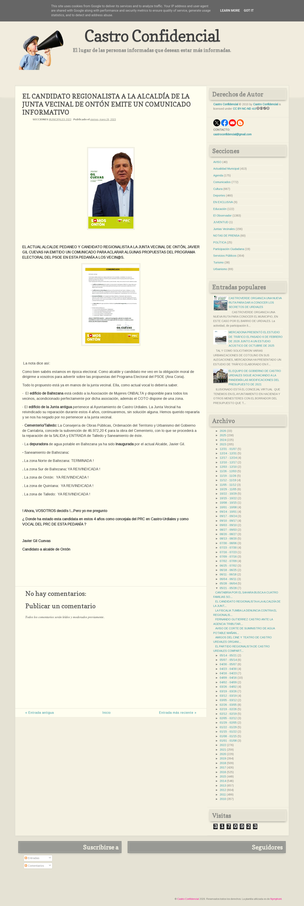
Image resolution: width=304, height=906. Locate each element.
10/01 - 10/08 (228, 507)
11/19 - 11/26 (228, 475)
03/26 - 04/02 (228, 686)
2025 (223, 435)
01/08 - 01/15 (228, 736)
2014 (223, 781)
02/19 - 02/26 (228, 709)
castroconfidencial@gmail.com (232, 134)
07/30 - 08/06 (228, 543)
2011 (223, 794)
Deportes (219, 195)
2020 (223, 754)
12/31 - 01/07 (228, 448)
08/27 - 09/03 (228, 529)
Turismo (218, 262)
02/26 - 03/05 (228, 704)
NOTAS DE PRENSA (226, 235)
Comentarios (34, 865)
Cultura (217, 188)
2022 (223, 745)
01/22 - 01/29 (228, 727)
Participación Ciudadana (228, 249)
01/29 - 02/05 (228, 722)
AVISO (217, 162)
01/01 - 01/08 (228, 740)
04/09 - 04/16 (228, 677)
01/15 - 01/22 (228, 731)
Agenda (218, 175)
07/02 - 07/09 (228, 561)
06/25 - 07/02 (228, 565)
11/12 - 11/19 (228, 480)
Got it (249, 10)
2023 (223, 444)
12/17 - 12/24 (228, 457)
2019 (223, 758)
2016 (223, 772)
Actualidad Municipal (226, 168)
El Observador (222, 215)
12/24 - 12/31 (228, 453)
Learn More (230, 10)
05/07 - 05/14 (228, 659)
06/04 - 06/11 (228, 579)
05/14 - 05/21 (228, 655)
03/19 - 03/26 (228, 691)
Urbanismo (220, 269)
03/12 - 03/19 (228, 695)
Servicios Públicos (225, 255)
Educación (219, 209)
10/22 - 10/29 (228, 493)
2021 (223, 749)
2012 (223, 790)
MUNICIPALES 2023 (60, 119)
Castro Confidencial (152, 35)
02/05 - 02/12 (228, 718)
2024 (223, 439)
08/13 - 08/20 (228, 538)
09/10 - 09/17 (228, 520)
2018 (223, 763)
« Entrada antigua (39, 712)
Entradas (32, 858)
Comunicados (222, 182)
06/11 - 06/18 (228, 574)
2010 (223, 799)
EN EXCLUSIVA (223, 202)
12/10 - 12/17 (228, 462)
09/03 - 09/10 (228, 525)
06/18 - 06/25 (228, 570)
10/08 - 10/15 (228, 502)
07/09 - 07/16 (228, 556)
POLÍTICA (219, 242)
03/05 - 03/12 (228, 700)
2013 (223, 785)
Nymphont (276, 899)
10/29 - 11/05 (228, 489)
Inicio (106, 712)
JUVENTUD (220, 222)
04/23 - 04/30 (228, 668)
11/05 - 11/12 (228, 484)
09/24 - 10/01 (228, 511)
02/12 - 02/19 (228, 713)
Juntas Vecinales (224, 229)
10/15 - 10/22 (228, 498)
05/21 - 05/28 (228, 588)
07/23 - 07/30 (228, 547)
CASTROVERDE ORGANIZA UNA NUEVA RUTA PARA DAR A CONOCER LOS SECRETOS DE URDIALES (255, 303)
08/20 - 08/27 (228, 534)
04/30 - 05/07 (228, 664)
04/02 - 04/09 (228, 682)
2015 (223, 776)
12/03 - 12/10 (228, 466)
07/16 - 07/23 (228, 552)
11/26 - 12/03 (228, 471)
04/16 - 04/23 (228, 673)
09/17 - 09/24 (228, 516)
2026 (223, 430)
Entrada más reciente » (177, 712)
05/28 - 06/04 (228, 583)
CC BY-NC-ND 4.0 (244, 108)
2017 (223, 767)
